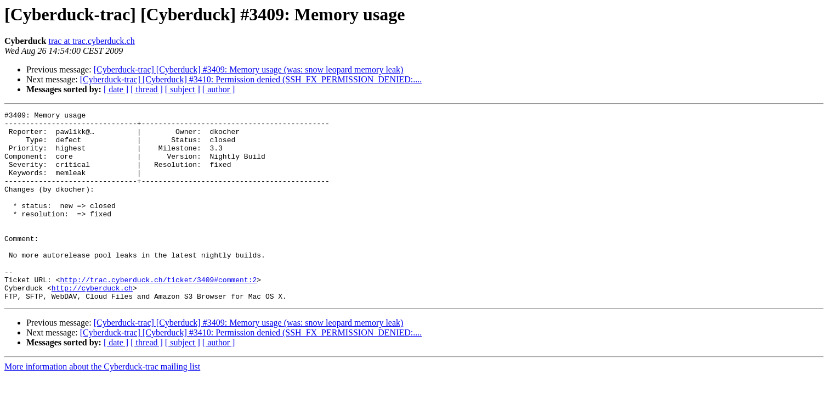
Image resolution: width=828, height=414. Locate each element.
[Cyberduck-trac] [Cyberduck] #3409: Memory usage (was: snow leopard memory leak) (249, 69)
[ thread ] (147, 89)
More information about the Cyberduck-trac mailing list (102, 404)
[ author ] (218, 89)
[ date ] (116, 89)
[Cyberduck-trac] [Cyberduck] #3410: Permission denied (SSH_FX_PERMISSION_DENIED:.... (251, 79)
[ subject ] (182, 89)
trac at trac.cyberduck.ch (91, 41)
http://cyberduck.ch (92, 324)
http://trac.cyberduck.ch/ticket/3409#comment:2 (158, 314)
